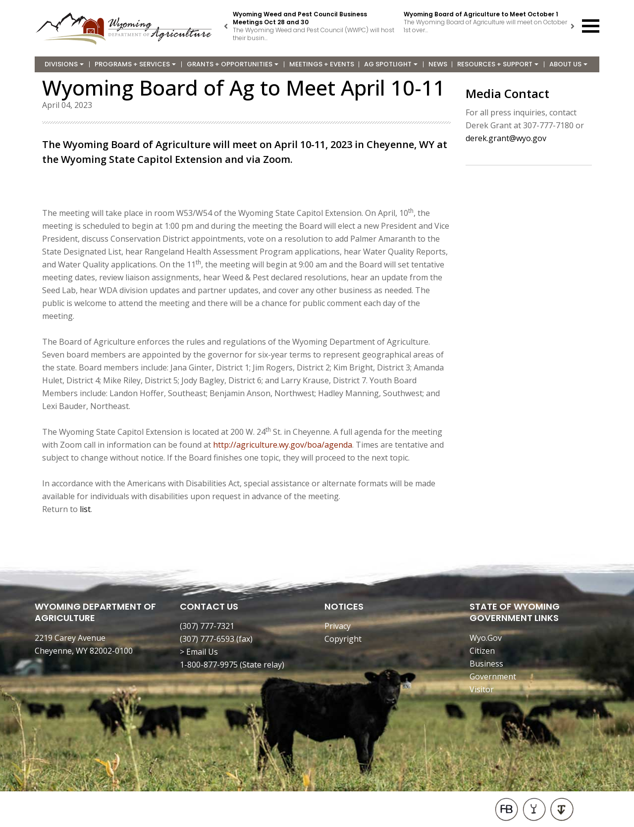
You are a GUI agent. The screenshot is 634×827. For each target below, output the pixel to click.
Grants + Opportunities (232, 64)
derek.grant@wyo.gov (506, 138)
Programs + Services (135, 64)
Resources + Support (497, 64)
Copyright (343, 638)
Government (493, 676)
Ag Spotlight (391, 64)
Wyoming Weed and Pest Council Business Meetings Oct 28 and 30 (300, 18)
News (437, 64)
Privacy (337, 625)
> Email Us (199, 651)
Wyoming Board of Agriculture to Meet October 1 (481, 14)
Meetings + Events (321, 64)
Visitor (482, 689)
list (85, 509)
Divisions (64, 64)
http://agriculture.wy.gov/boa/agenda (282, 444)
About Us (568, 64)
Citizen (482, 650)
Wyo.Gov (486, 637)
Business (486, 663)
